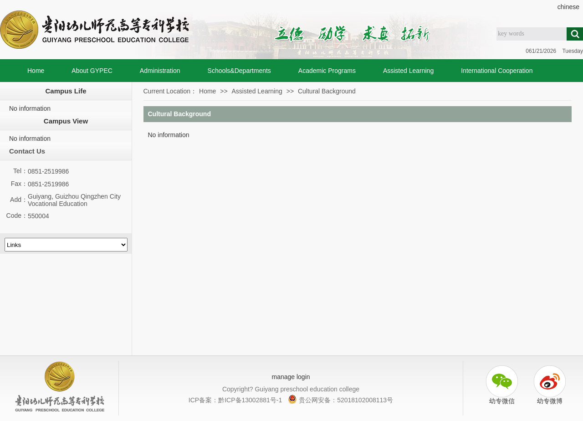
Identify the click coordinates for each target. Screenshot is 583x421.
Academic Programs (327, 70)
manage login (290, 376)
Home (35, 70)
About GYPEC (92, 70)
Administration (160, 70)
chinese (568, 6)
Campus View (66, 121)
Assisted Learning (408, 70)
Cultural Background (327, 91)
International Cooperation (496, 70)
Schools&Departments (239, 70)
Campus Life (65, 91)
